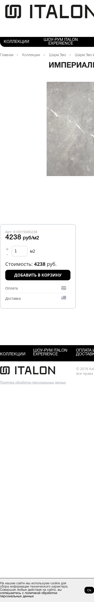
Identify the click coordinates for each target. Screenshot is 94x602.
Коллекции (16, 42)
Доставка (13, 298)
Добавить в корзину (38, 275)
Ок (89, 590)
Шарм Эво (57, 54)
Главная (6, 54)
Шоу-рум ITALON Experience (61, 41)
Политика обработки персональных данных (33, 382)
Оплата (11, 288)
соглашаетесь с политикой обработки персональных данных (28, 595)
